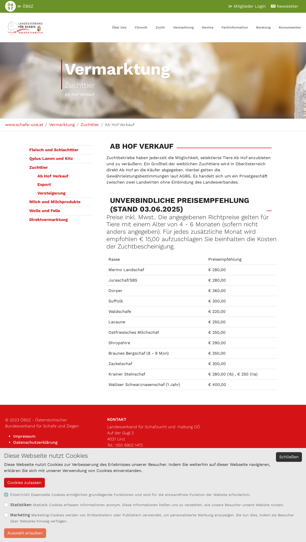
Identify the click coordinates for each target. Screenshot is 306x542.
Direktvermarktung (48, 219)
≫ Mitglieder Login (247, 6)
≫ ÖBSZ (19, 6)
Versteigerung (51, 193)
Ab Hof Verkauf (52, 176)
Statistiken (21, 504)
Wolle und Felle (44, 210)
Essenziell (20, 494)
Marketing (20, 514)
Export (44, 184)
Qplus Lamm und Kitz (51, 158)
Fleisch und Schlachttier (53, 149)
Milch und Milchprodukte (54, 201)
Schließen (289, 456)
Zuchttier (38, 167)
